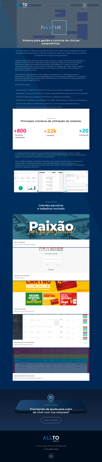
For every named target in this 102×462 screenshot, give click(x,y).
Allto (21, 5)
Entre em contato (51, 420)
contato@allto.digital (51, 449)
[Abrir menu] (84, 5)
